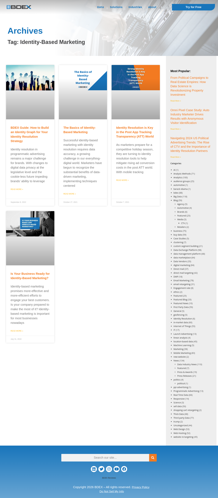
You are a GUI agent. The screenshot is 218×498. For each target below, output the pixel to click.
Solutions (116, 7)
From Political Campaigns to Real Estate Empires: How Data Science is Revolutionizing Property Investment (189, 86)
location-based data (183, 341)
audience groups (181, 181)
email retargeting (181, 284)
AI (174, 169)
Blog (175, 200)
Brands (180, 211)
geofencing (178, 314)
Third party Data (181, 417)
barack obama (180, 189)
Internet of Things (182, 326)
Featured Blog (180, 299)
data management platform (187, 253)
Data (100, 7)
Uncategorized (180, 425)
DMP (175, 276)
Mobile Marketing (182, 353)
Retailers (181, 227)
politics (176, 379)
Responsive (179, 398)
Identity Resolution (182, 318)
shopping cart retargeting (185, 410)
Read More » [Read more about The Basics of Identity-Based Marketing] (69, 194)
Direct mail (178, 268)
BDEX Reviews (109, 477)
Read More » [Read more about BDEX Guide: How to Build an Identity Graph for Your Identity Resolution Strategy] (17, 189)
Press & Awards (185, 372)
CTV (183, 223)
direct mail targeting (183, 272)
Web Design (179, 429)
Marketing (178, 349)
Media (180, 219)
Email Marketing (181, 280)
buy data (177, 234)
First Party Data (181, 307)
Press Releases (184, 375)
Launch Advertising (182, 333)
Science (177, 402)
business (177, 230)
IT (174, 330)
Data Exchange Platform (185, 250)
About (152, 7)
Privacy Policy (140, 487)
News (176, 360)
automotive (179, 185)
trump (176, 421)
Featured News (180, 303)
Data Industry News (187, 364)
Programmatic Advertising (186, 391)
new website (179, 356)
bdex (175, 192)
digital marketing (181, 265)
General (177, 311)
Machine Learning (182, 345)
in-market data (180, 322)
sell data (177, 406)
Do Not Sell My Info (112, 491)
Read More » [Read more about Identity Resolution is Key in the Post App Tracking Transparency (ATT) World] (122, 180)
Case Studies (179, 238)
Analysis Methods (182, 173)
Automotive (183, 207)
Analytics (177, 177)
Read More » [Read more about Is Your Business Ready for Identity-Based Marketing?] (17, 331)
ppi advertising (180, 387)
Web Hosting (179, 433)
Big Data (177, 196)
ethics (176, 291)
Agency (180, 204)
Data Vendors (180, 261)
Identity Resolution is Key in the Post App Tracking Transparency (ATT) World (135, 132)
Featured (181, 215)
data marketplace (182, 257)
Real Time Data (180, 394)
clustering (178, 242)
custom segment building (185, 246)
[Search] (153, 457)
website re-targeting (183, 436)
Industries (135, 7)
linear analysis (180, 337)
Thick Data (178, 414)
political (181, 383)
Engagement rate (181, 288)
